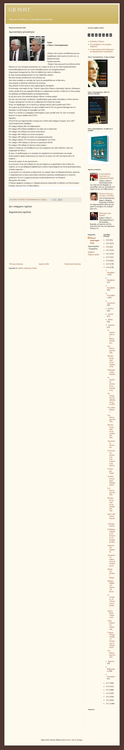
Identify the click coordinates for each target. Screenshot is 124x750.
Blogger (80, 740)
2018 (108, 267)
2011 (108, 703)
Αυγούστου (111, 303)
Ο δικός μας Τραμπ (111, 471)
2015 (108, 690)
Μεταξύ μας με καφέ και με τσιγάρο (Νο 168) (111, 504)
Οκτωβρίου (111, 288)
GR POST (19, 10)
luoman (68, 740)
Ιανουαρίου (111, 676)
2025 (108, 243)
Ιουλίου (110, 308)
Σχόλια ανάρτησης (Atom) (27, 268)
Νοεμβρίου (111, 280)
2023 (108, 250)
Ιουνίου (110, 314)
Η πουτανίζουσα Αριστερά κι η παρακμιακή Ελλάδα (106, 176)
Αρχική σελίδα (44, 264)
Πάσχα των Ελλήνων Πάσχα (111, 573)
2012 (108, 700)
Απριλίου (111, 325)
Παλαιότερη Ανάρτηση (73, 264)
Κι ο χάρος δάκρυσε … (111, 410)
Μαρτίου (111, 661)
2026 (108, 240)
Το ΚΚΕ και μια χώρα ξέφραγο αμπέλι (111, 480)
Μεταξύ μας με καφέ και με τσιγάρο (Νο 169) (111, 431)
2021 (108, 257)
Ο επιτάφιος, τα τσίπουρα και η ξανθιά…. (111, 601)
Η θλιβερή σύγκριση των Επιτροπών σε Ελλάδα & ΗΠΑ (111, 535)
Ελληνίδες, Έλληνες (97, 41)
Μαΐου (110, 319)
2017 (108, 683)
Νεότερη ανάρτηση (16, 264)
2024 (108, 247)
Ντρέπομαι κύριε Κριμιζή (111, 372)
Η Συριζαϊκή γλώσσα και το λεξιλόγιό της (111, 384)
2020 (108, 260)
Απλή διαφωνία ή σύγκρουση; (111, 625)
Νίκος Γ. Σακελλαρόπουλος (94, 240)
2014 (108, 693)
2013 (108, 697)
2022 (108, 254)
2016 (108, 686)
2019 (108, 264)
